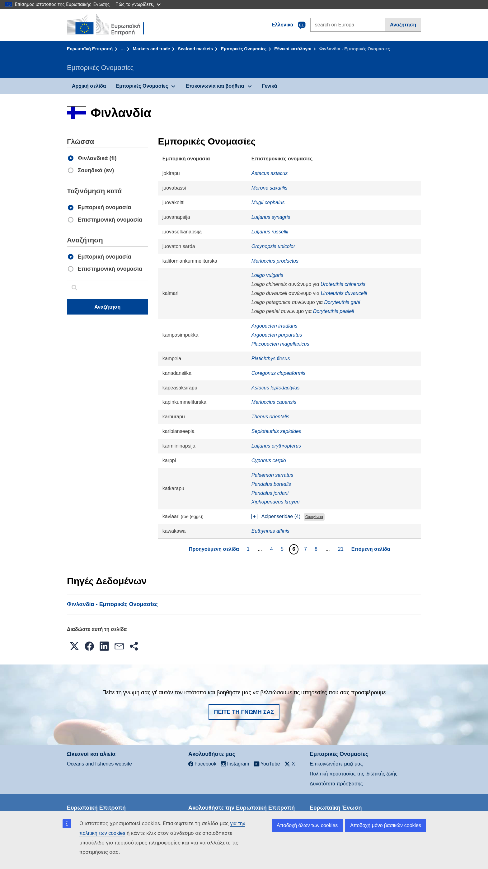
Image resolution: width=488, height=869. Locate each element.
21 (341, 549)
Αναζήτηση (403, 24)
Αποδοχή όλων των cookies (307, 825)
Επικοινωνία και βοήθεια (215, 86)
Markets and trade (151, 48)
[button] (74, 646)
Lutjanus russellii (269, 231)
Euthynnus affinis (270, 531)
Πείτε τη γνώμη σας (244, 712)
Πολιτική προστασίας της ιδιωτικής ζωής (353, 773)
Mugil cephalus (268, 202)
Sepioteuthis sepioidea (276, 431)
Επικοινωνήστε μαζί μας (336, 763)
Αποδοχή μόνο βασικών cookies (385, 825)
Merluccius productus (274, 261)
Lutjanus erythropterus (276, 445)
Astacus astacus (269, 173)
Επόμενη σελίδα (370, 549)
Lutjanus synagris (270, 217)
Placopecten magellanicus (280, 344)
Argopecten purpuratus (276, 335)
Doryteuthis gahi (342, 302)
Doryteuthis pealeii (333, 311)
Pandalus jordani (270, 493)
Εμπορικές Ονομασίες (243, 48)
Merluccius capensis (273, 402)
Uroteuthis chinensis (343, 284)
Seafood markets (195, 48)
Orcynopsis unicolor (273, 246)
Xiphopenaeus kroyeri (275, 501)
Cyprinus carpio (268, 460)
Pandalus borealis (271, 484)
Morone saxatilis (269, 188)
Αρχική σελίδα (89, 86)
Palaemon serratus (272, 475)
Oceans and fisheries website (99, 763)
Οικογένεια (314, 517)
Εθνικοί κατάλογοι (292, 48)
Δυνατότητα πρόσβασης (336, 783)
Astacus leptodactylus (275, 387)
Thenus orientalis (270, 416)
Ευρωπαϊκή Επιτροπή (90, 48)
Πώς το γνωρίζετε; (138, 4)
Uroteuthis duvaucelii (344, 293)
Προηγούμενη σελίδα (214, 549)
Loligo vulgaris (267, 275)
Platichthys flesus (270, 358)
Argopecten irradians (274, 326)
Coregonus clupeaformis (278, 373)
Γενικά (269, 86)
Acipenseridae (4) (280, 516)
